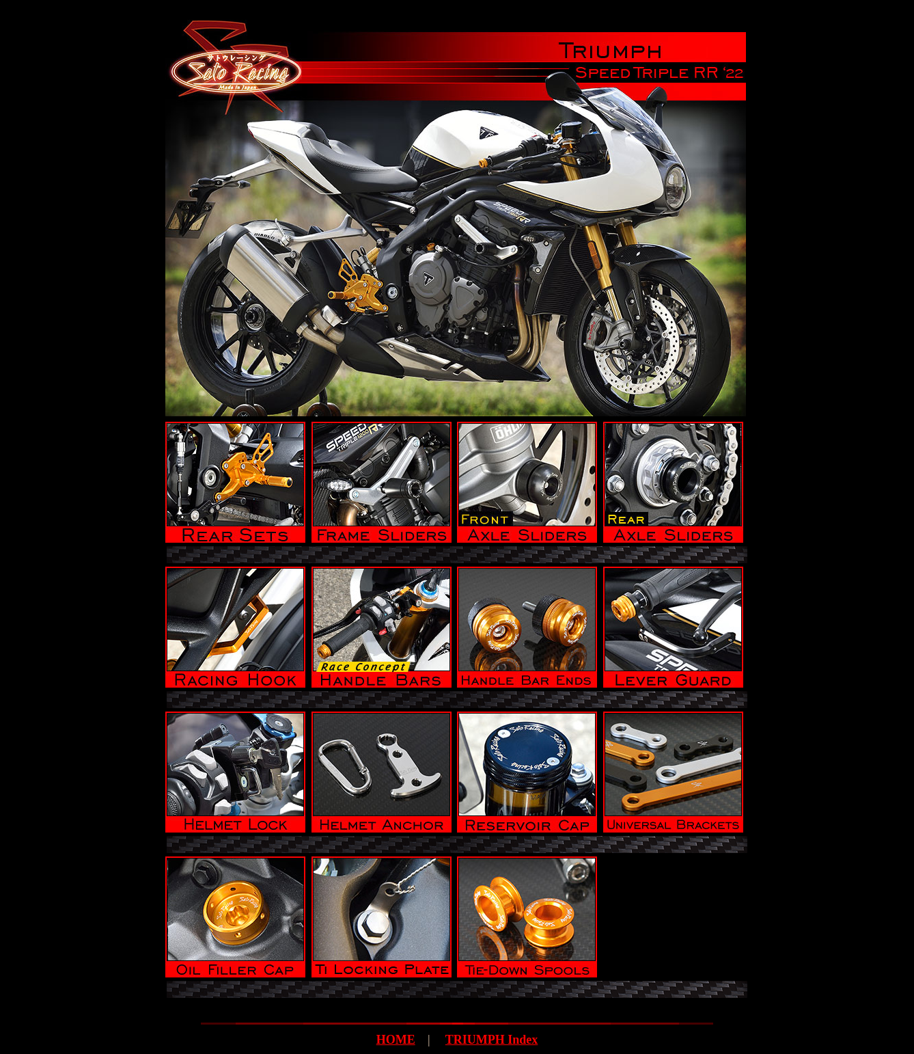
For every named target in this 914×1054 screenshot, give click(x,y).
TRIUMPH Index (491, 1039)
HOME (395, 1039)
